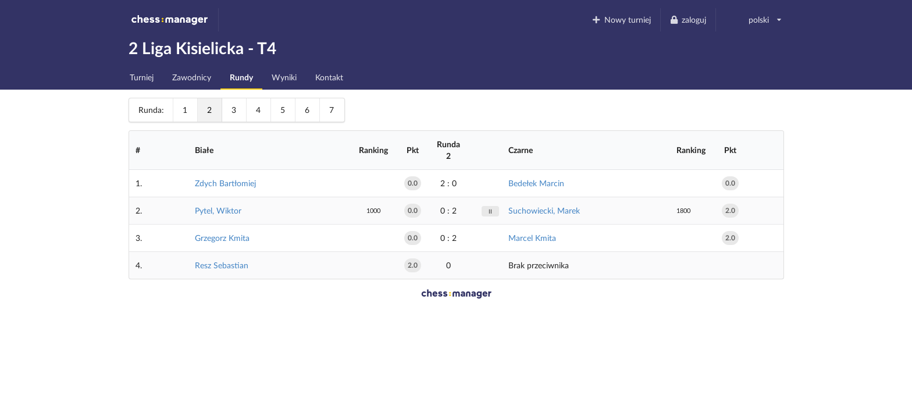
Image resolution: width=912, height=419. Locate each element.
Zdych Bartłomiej (225, 183)
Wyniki (284, 77)
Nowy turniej (621, 19)
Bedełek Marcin (536, 183)
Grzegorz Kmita (222, 238)
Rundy (241, 77)
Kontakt (329, 77)
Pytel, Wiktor (218, 210)
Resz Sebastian (221, 265)
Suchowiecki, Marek (544, 210)
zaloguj (688, 19)
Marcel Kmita (532, 238)
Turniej (142, 77)
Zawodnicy (191, 77)
